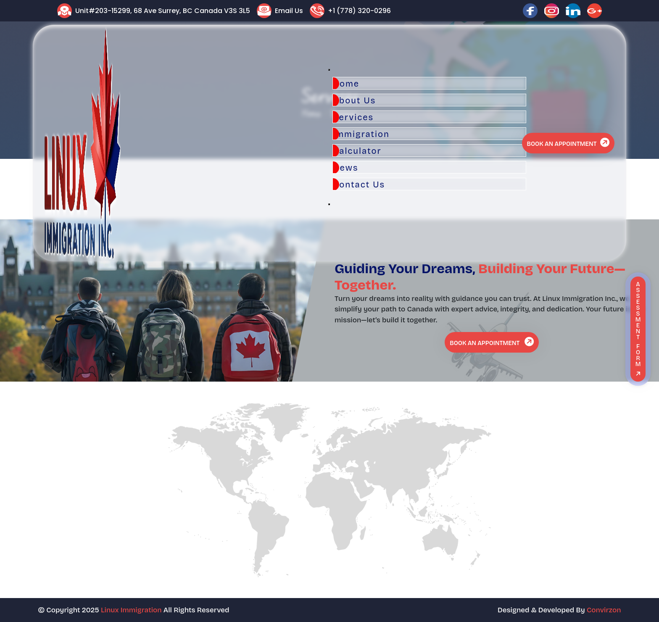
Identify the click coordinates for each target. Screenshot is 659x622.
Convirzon (604, 610)
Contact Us (359, 184)
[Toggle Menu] (329, 70)
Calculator (357, 151)
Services (353, 117)
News (345, 168)
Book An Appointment (569, 142)
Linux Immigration (131, 610)
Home (346, 84)
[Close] (329, 204)
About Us (354, 100)
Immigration (361, 134)
